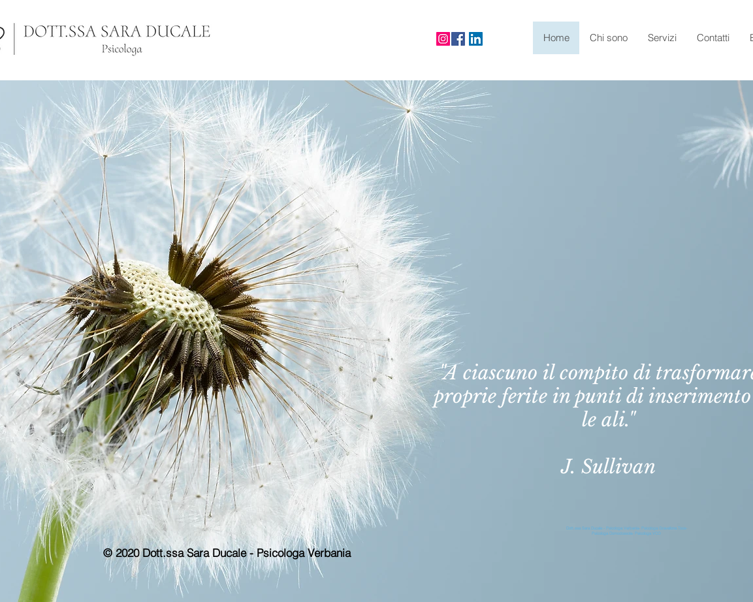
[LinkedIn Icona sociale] (476, 39)
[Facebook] (458, 39)
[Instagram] (443, 39)
